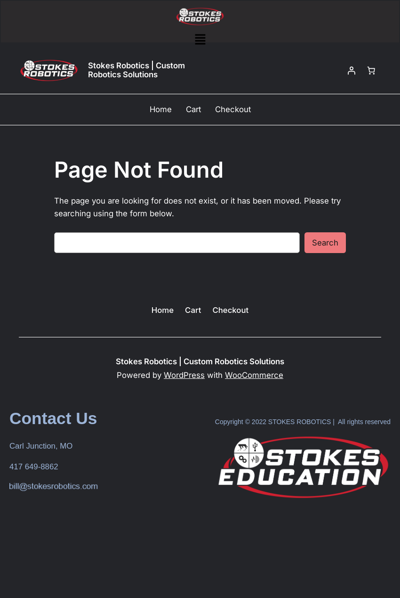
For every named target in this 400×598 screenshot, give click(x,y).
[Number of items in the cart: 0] (371, 70)
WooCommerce (254, 375)
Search (325, 242)
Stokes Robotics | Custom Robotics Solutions (136, 70)
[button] (200, 40)
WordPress (184, 375)
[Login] (351, 70)
